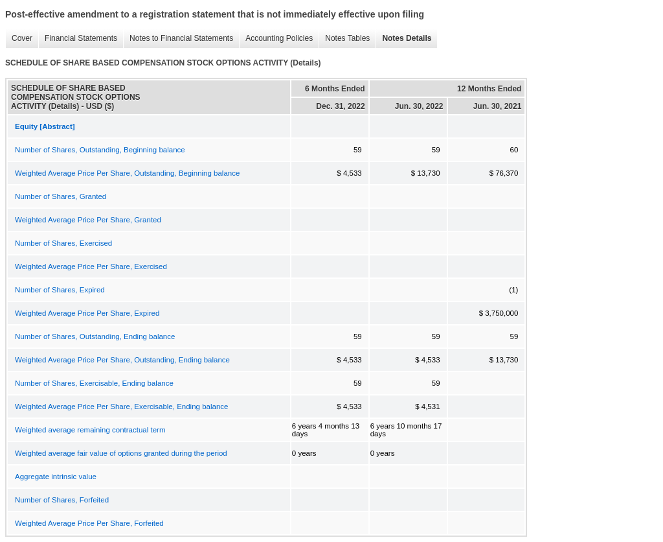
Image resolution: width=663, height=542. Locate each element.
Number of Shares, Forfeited (62, 500)
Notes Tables (344, 38)
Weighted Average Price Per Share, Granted (88, 220)
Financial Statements (77, 38)
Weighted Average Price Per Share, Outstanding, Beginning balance (127, 173)
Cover (18, 38)
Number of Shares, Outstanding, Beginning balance (100, 150)
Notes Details (403, 38)
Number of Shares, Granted (60, 196)
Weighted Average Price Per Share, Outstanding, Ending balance (122, 360)
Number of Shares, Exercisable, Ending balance (94, 383)
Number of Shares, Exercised (63, 243)
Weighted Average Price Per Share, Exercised (91, 266)
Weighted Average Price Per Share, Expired (87, 313)
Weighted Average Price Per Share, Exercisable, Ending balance (121, 406)
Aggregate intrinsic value (55, 476)
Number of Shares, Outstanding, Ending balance (95, 336)
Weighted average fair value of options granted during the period (121, 453)
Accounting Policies (276, 38)
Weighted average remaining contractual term (90, 430)
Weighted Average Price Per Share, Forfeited (89, 523)
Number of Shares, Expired (60, 290)
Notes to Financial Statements (178, 38)
